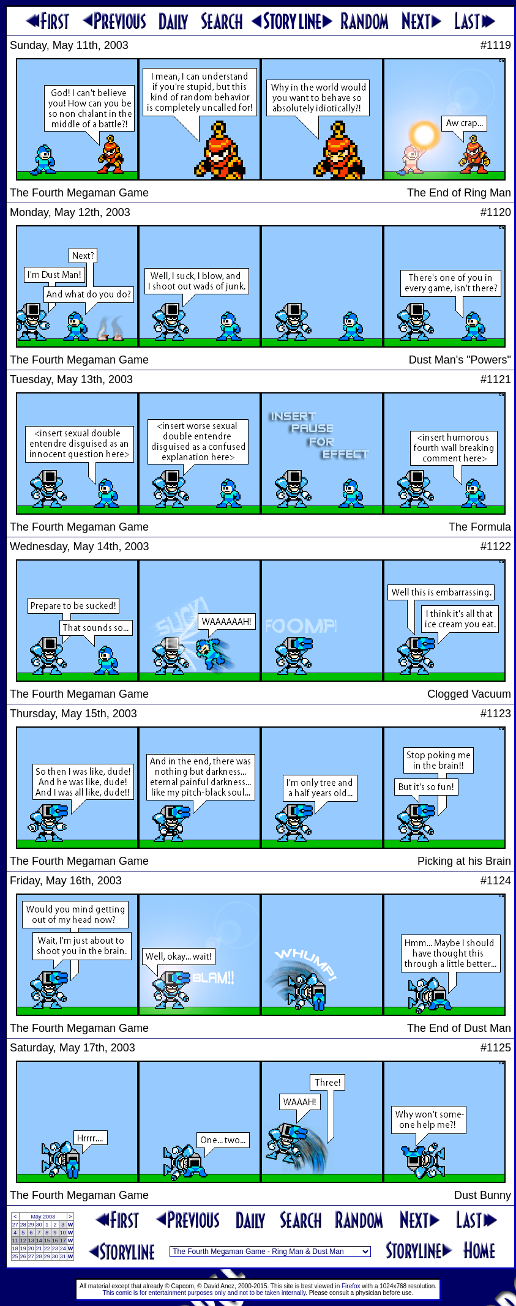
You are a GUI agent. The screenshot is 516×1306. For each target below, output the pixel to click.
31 (63, 1256)
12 (23, 1240)
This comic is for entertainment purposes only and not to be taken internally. (205, 1292)
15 (47, 1240)
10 (63, 1233)
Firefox (351, 1286)
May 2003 (43, 1217)
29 (31, 1225)
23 (55, 1248)
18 (15, 1248)
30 (39, 1225)
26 (23, 1256)
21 (39, 1248)
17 (63, 1240)
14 (39, 1240)
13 (31, 1240)
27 (15, 1225)
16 (55, 1240)
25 (15, 1256)
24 (63, 1248)
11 (15, 1240)
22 (47, 1248)
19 (23, 1248)
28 (23, 1225)
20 (31, 1248)
